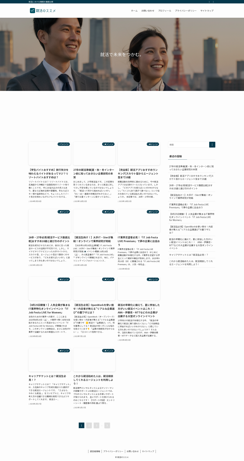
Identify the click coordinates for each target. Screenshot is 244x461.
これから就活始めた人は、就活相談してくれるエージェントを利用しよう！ (191, 263)
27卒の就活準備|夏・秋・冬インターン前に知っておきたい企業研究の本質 (191, 168)
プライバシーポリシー (113, 451)
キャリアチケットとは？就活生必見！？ (188, 254)
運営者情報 (95, 451)
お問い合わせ (133, 451)
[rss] (209, 1)
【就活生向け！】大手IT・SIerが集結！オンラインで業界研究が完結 (190, 196)
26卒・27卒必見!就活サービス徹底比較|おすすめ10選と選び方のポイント (191, 187)
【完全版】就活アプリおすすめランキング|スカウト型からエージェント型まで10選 (191, 177)
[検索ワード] (191, 145)
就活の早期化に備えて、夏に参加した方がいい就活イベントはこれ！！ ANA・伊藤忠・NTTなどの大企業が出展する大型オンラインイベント (191, 244)
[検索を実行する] (212, 145)
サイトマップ (148, 451)
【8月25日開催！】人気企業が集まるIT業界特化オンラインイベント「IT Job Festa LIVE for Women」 (191, 217)
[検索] (213, 1)
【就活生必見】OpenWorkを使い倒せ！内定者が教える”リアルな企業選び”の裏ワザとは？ (191, 229)
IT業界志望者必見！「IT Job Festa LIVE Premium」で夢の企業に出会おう (189, 206)
